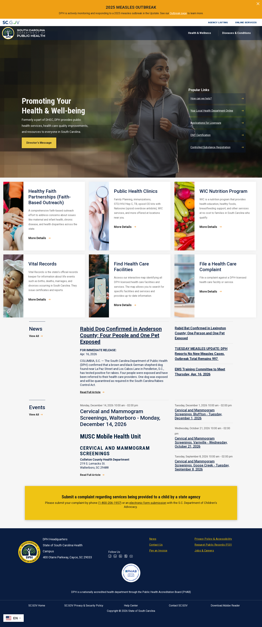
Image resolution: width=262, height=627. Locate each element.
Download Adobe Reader (225, 605)
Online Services (246, 22)
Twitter (125, 556)
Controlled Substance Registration (210, 147)
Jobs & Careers (204, 550)
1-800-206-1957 (109, 503)
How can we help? (201, 98)
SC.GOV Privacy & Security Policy (83, 605)
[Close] (258, 4)
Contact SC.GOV (178, 605)
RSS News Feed (120, 556)
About (212, 33)
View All (34, 336)
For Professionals (185, 33)
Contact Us (156, 544)
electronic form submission (147, 503)
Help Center (131, 605)
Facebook (109, 556)
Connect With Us (237, 33)
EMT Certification (200, 135)
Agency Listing (218, 22)
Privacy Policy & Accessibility (213, 538)
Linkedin (115, 556)
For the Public (154, 33)
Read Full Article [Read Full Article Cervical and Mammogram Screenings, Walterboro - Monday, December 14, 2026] (90, 474)
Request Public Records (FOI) (213, 544)
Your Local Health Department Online (211, 110)
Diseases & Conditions (119, 33)
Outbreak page (178, 13)
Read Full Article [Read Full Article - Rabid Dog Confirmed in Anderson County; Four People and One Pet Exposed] (90, 392)
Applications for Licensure (205, 122)
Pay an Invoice (158, 550)
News (152, 538)
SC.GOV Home (36, 605)
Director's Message (39, 142)
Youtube (131, 556)
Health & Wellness (82, 33)
